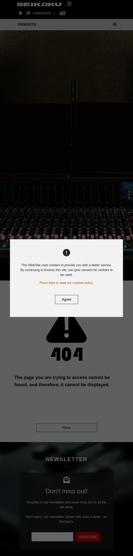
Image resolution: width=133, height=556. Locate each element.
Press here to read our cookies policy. (67, 282)
